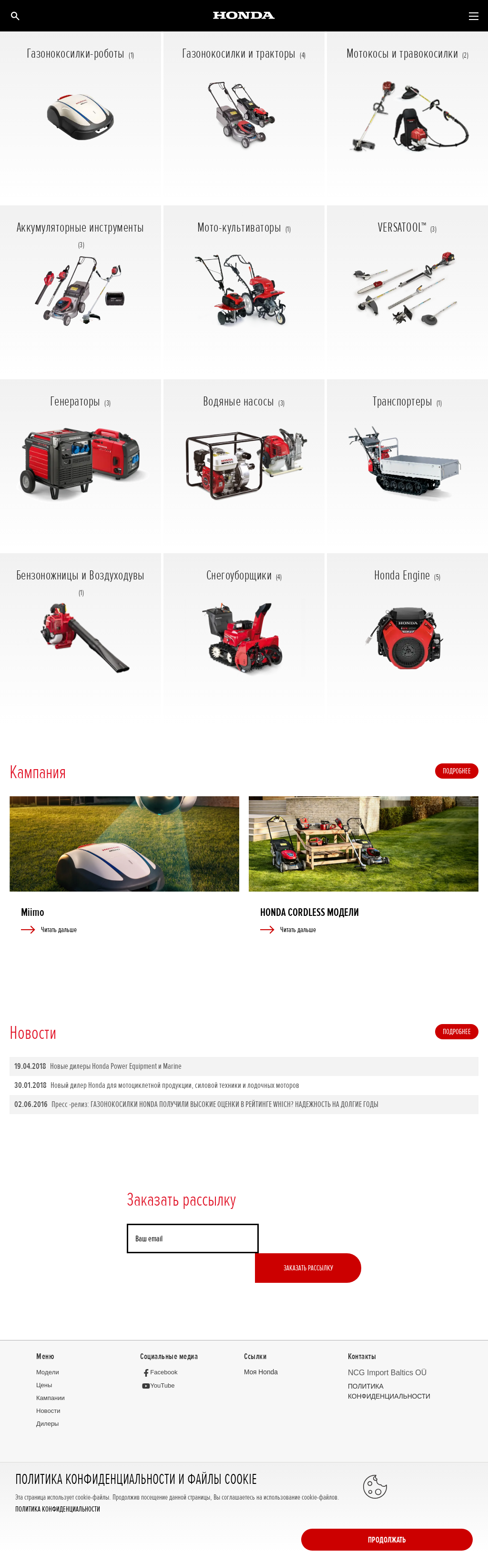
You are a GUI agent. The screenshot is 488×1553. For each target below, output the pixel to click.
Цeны (44, 1356)
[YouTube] (159, 1356)
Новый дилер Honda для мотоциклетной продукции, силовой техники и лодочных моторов (156, 1085)
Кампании (50, 1369)
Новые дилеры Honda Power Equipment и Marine (98, 1066)
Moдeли (47, 1343)
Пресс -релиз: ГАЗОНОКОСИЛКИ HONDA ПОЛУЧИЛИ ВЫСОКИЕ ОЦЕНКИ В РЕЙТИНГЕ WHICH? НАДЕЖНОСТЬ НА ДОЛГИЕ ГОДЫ (196, 1105)
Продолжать (435, 1516)
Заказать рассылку (310, 1239)
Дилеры (47, 1395)
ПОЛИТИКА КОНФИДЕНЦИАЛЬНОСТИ (57, 1537)
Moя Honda (260, 1343)
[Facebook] (161, 1343)
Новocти (48, 1382)
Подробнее (457, 770)
